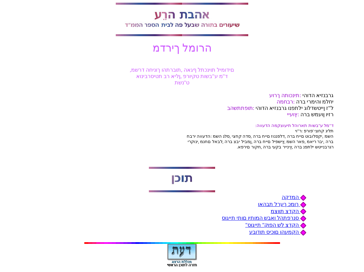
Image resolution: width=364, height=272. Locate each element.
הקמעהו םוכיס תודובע (277, 232)
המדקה (294, 197)
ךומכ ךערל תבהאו (282, 204)
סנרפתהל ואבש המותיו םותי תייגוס (264, 218)
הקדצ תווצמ (288, 211)
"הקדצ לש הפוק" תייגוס (275, 225)
